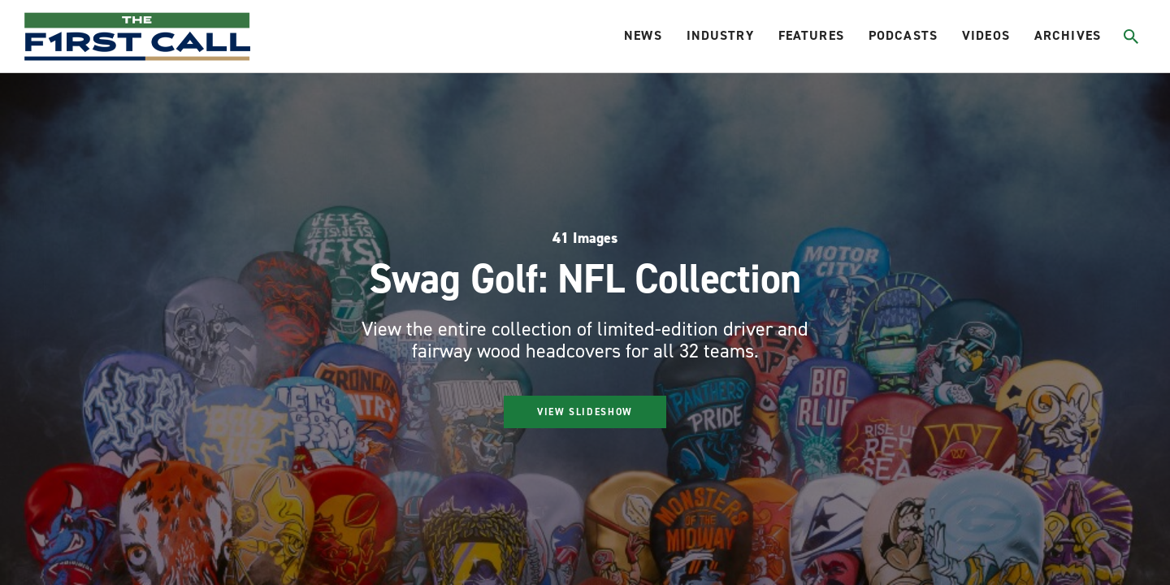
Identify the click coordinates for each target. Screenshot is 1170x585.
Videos (986, 35)
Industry (720, 35)
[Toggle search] (1131, 36)
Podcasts (903, 35)
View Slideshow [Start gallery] (585, 411)
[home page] (137, 36)
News (643, 35)
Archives (1067, 35)
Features (811, 35)
